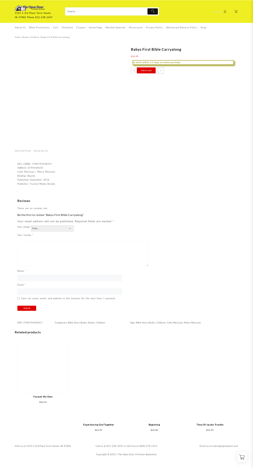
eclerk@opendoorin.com (225, 446)
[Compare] (161, 70)
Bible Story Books (77, 322)
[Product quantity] (134, 70)
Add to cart (146, 70)
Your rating (24, 226)
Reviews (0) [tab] (41, 151)
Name (21, 271)
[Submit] (152, 11)
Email (21, 284)
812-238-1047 (115, 446)
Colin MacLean (175, 322)
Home (18, 37)
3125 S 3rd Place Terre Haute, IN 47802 (48, 446)
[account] (220, 11)
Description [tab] (23, 151)
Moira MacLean (192, 322)
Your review (25, 235)
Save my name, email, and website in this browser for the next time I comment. (68, 298)
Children (35, 37)
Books (26, 37)
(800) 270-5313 (148, 446)
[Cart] (236, 11)
